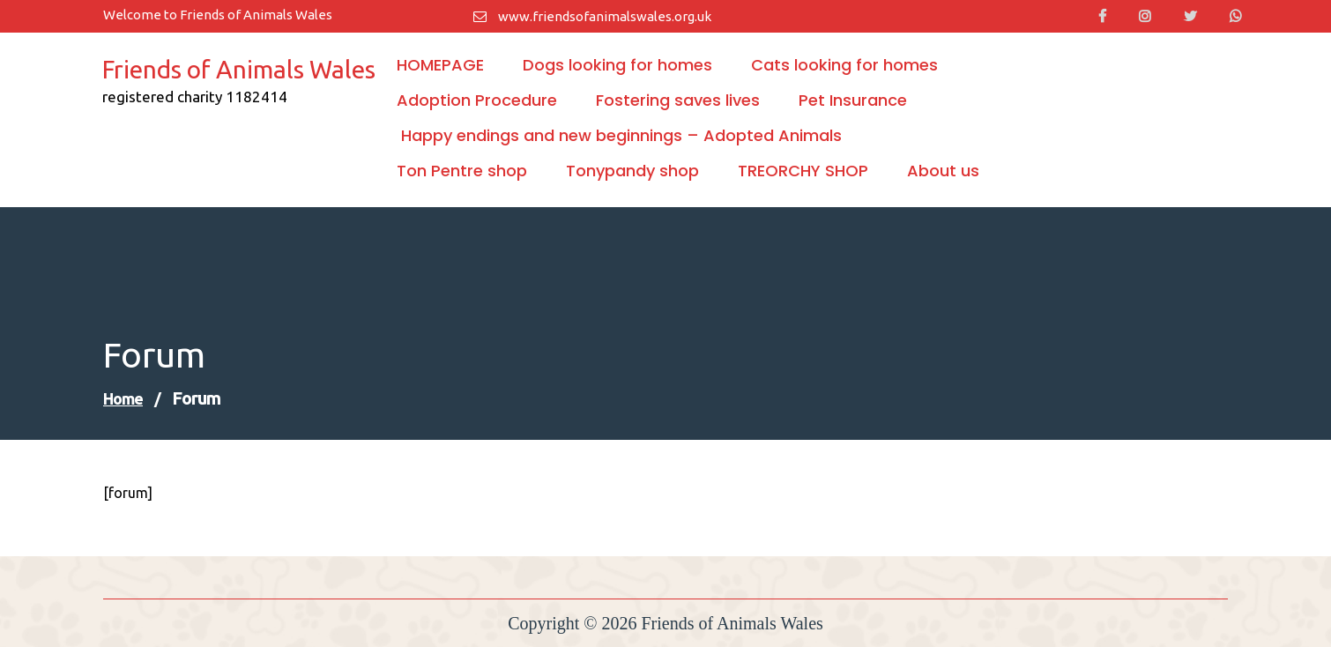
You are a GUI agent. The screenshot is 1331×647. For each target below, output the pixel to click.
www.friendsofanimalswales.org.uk (592, 16)
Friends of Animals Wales (239, 69)
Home (123, 398)
